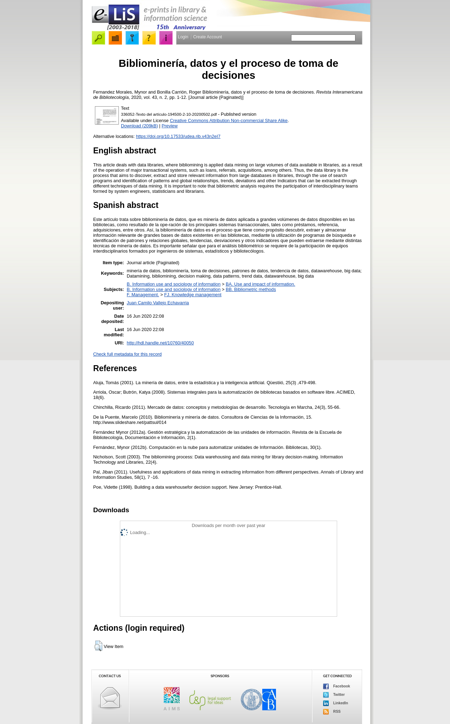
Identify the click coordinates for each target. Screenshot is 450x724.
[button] (98, 646)
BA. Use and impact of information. (260, 284)
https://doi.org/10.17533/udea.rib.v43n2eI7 (178, 136)
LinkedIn (335, 703)
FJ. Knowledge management (192, 294)
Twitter (334, 695)
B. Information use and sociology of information (174, 284)
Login (183, 36)
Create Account (207, 36)
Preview (170, 125)
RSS (332, 712)
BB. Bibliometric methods (251, 289)
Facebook (336, 686)
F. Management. (143, 294)
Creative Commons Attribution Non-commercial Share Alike (229, 120)
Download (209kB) (139, 125)
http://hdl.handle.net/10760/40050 (160, 342)
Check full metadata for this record (127, 354)
